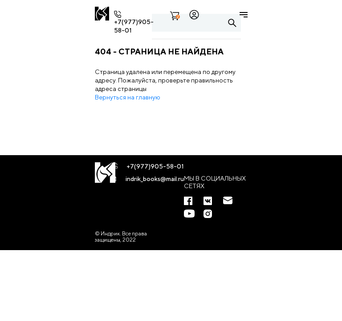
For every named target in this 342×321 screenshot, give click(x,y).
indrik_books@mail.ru (155, 178)
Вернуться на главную (127, 97)
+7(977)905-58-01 (155, 166)
